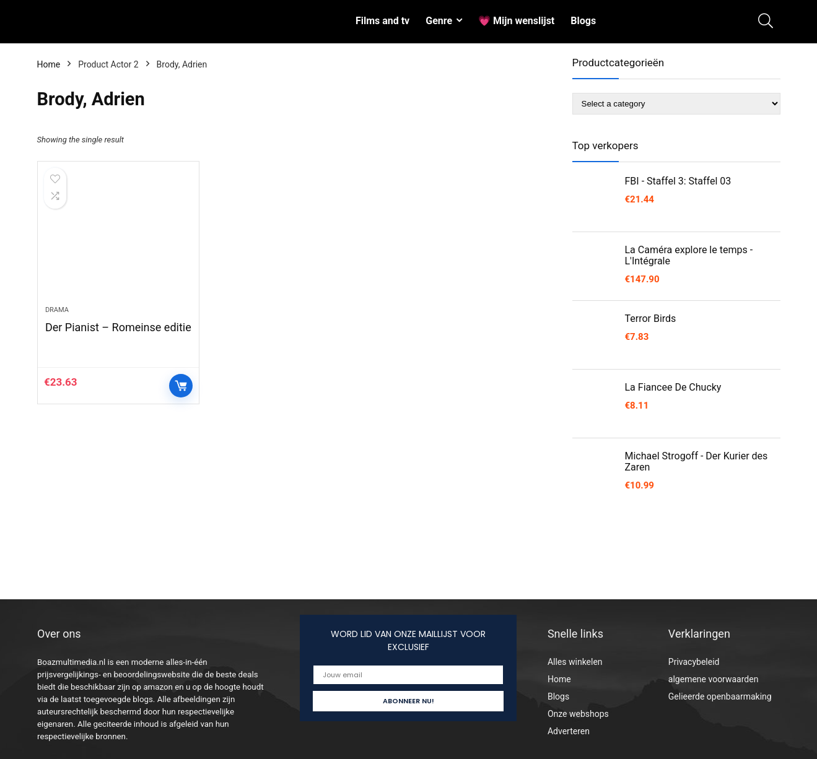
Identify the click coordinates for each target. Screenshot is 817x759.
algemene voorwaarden (713, 679)
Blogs (583, 21)
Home (49, 64)
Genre (439, 21)
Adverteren (569, 731)
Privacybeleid (694, 662)
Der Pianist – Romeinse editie (118, 328)
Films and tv (382, 21)
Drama (57, 311)
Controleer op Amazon (180, 387)
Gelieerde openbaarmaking (720, 696)
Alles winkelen (575, 662)
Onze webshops (578, 714)
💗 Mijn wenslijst (516, 21)
